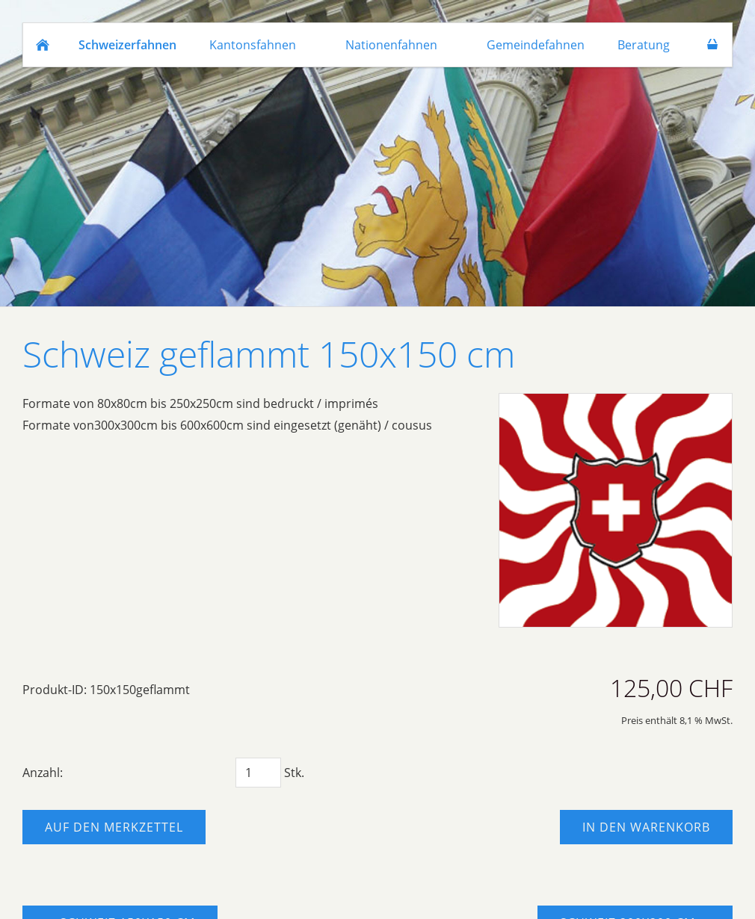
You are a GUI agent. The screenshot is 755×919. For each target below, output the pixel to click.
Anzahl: (42, 772)
